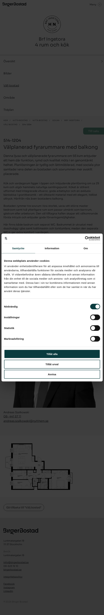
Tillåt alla (52, 354)
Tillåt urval (52, 364)
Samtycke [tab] (18, 248)
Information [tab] (52, 248)
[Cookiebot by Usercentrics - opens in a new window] (85, 238)
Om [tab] (86, 248)
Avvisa (52, 374)
